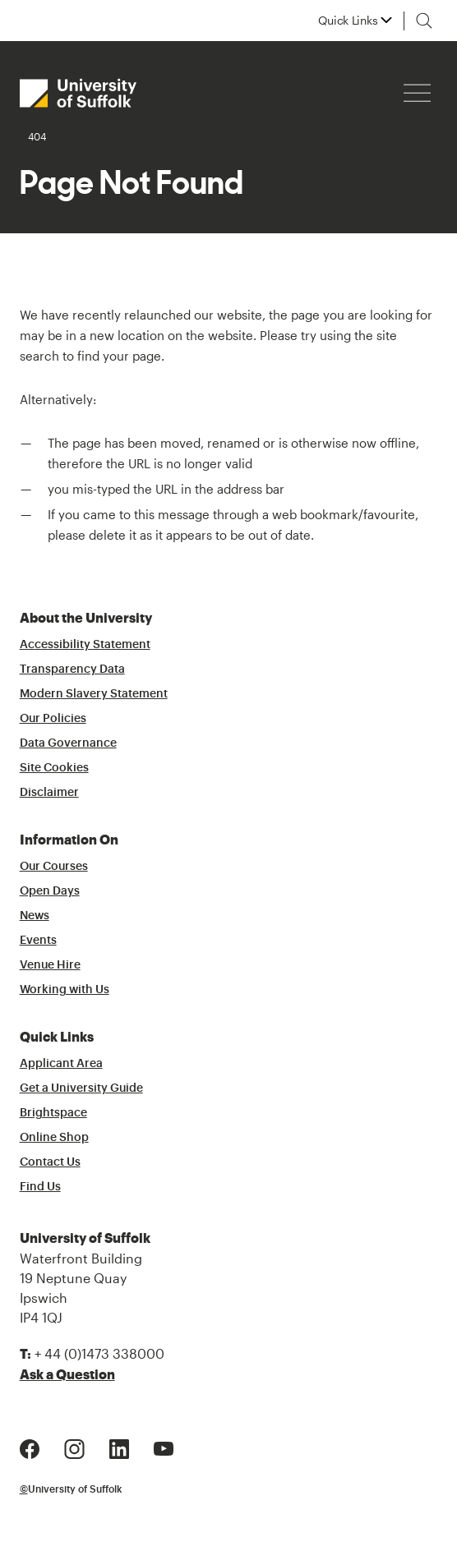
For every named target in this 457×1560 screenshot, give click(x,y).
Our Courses (54, 866)
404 (37, 136)
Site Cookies (54, 768)
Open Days (50, 891)
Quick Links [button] (347, 20)
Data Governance (68, 743)
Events (38, 940)
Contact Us (50, 1162)
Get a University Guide (81, 1088)
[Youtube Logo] (163, 1447)
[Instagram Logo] (74, 1447)
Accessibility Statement (85, 645)
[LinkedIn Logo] (119, 1447)
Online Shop (54, 1138)
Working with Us (64, 990)
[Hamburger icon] (417, 93)
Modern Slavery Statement (94, 694)
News (34, 916)
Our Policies (53, 719)
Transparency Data (72, 669)
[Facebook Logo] (29, 1447)
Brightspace (53, 1113)
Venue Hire (50, 965)
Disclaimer (49, 792)
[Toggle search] (424, 20)
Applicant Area (61, 1064)
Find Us (40, 1187)
